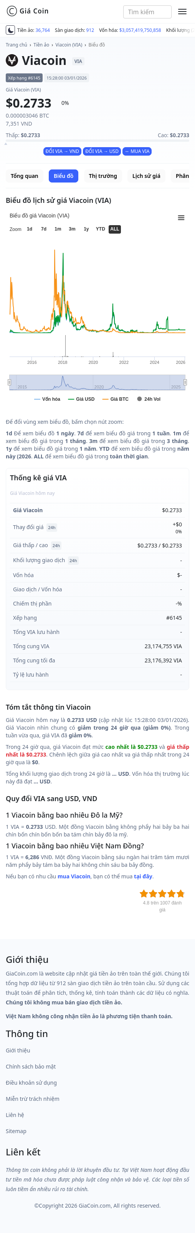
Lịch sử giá (146, 175)
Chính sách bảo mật (31, 1066)
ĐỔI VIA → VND (62, 151)
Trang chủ (16, 44)
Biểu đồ (97, 44)
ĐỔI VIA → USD (102, 151)
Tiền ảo (41, 44)
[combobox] (147, 11)
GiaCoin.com (95, 1205)
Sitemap (16, 1131)
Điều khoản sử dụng (31, 1082)
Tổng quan (24, 175)
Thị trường (103, 175)
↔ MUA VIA (137, 151)
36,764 (42, 30)
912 (90, 30)
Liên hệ (15, 1114)
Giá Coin (27, 11)
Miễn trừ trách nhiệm (32, 1098)
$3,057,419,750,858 (140, 30)
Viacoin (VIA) (69, 44)
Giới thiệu (18, 1050)
